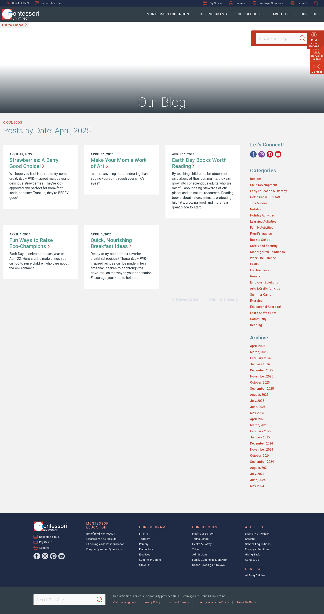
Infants (143, 533)
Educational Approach (266, 307)
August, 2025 (259, 394)
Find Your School (13, 25)
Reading (256, 325)
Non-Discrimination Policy (213, 602)
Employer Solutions (267, 3)
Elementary (146, 549)
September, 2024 (262, 461)
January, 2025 (260, 437)
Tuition (196, 549)
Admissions (199, 554)
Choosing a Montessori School (105, 544)
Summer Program (150, 559)
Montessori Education (168, 14)
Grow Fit (144, 565)
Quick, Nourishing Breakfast (111, 243)
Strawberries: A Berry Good (33, 163)
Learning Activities (263, 221)
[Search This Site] (69, 599)
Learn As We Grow (263, 313)
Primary (143, 544)
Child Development (263, 185)
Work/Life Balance (263, 258)
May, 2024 (257, 486)
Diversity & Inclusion (257, 533)
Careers (237, 3)
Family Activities (261, 227)
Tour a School (200, 538)
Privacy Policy (152, 602)
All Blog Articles (255, 575)
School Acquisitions (258, 544)
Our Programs (213, 14)
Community (258, 319)
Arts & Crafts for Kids (265, 288)
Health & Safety (202, 544)
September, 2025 (262, 388)
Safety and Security (263, 246)
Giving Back (252, 554)
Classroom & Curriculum (101, 538)
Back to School (260, 240)
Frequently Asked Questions (104, 549)
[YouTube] (278, 154)
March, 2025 (258, 425)
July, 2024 (257, 474)
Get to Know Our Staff (265, 197)
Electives (144, 554)
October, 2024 (260, 455)
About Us (281, 14)
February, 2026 (260, 358)
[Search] (305, 38)
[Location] (280, 38)
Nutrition (256, 209)
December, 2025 (261, 370)
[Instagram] (261, 154)
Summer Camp (260, 294)
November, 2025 (261, 376)
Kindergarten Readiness (267, 252)
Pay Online (212, 3)
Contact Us (252, 559)
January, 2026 (260, 364)
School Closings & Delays (208, 565)
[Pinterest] (270, 154)
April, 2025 (257, 419)
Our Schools (250, 14)
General (255, 276)
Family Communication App (209, 559)
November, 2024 (261, 449)
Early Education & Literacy (268, 191)
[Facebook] (253, 154)
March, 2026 (258, 352)
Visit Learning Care (124, 602)
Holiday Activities (262, 215)
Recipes (256, 179)
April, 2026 (257, 346)
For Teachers (259, 270)
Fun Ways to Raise (31, 243)
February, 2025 (260, 431)
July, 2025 (257, 401)
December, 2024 (261, 443)
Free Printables (261, 233)
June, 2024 (258, 480)
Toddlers (144, 538)
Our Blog (309, 14)
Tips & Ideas (258, 203)
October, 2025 (260, 382)
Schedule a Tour (48, 3)
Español (299, 3)
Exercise (256, 300)
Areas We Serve (246, 602)
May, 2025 (257, 413)
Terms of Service (178, 602)
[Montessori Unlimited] (19, 14)
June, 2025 (258, 407)
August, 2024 (259, 468)
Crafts (254, 264)
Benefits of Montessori (100, 533)
